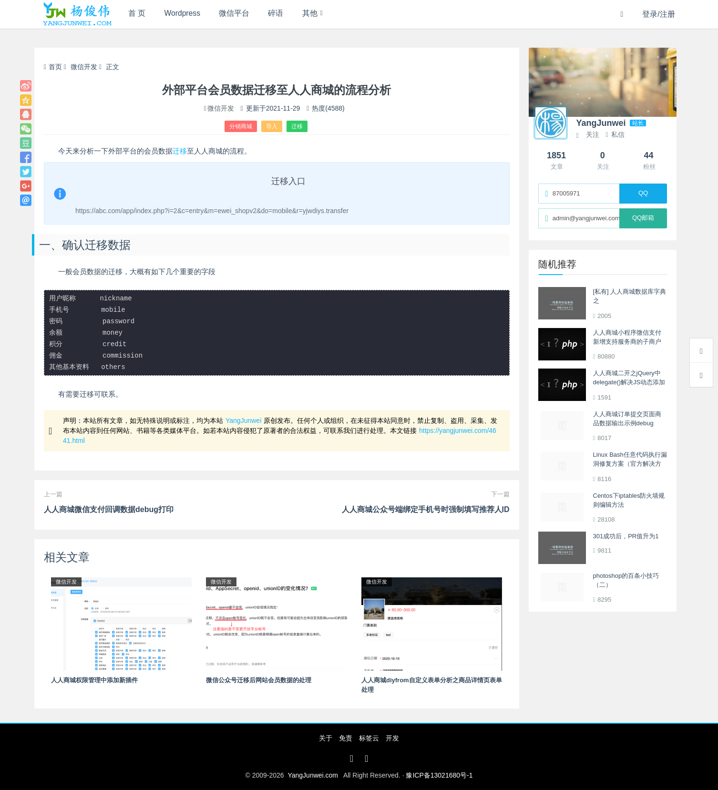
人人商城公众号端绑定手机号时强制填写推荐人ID (426, 509)
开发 (392, 738)
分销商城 (240, 126)
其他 (320, 14)
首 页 (137, 14)
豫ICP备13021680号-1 (439, 775)
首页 (53, 67)
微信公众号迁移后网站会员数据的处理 (258, 680)
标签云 (369, 738)
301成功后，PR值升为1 (626, 536)
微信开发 (84, 67)
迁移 (297, 126)
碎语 (284, 14)
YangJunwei (243, 420)
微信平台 (240, 14)
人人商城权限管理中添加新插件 (94, 680)
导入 (271, 126)
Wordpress (186, 14)
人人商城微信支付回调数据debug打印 (109, 509)
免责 (345, 738)
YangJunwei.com (312, 775)
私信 (614, 134)
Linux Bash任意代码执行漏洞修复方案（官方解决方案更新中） (630, 464)
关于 (325, 738)
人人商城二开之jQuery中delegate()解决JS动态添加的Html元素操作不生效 (629, 382)
